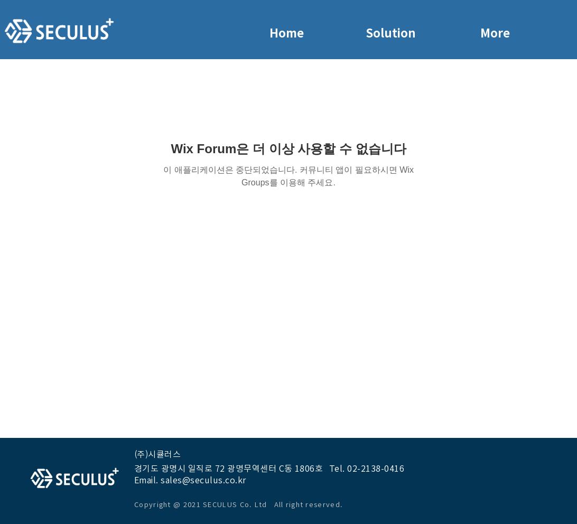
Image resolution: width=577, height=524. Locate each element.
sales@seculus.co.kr (203, 480)
